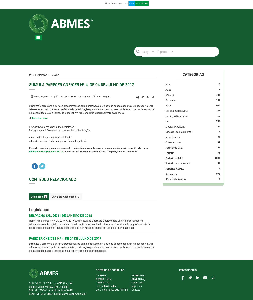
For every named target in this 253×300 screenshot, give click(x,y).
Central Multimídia (106, 286)
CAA (131, 3)
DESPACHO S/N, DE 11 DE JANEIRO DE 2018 (60, 215)
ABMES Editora (104, 279)
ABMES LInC (102, 282)
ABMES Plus (138, 275)
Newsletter (110, 3)
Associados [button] (142, 3)
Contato (135, 289)
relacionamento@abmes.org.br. (46, 151)
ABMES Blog (138, 279)
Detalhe (55, 75)
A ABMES (101, 275)
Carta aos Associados (66, 196)
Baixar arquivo (40, 118)
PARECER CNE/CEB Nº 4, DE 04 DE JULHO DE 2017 (65, 238)
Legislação (41, 75)
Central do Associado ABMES (112, 289)
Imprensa (122, 3)
